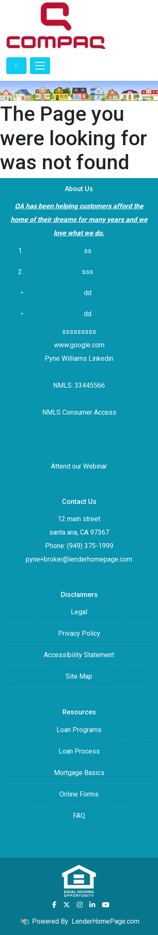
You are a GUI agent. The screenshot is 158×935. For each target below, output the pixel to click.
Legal (79, 612)
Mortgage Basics (79, 773)
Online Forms (79, 794)
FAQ (79, 816)
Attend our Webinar (79, 466)
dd (87, 314)
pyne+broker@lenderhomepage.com (79, 559)
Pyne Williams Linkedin (79, 358)
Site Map (79, 676)
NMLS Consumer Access (79, 412)
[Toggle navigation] (40, 65)
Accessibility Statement (79, 655)
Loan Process (79, 751)
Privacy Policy (79, 633)
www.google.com (79, 345)
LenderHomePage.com (105, 921)
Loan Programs (79, 730)
